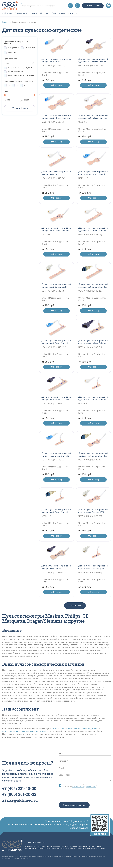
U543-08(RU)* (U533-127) (53, 459)
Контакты (72, 13)
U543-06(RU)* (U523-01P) (53, 403)
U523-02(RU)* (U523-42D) (54, 572)
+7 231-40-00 (19, 788)
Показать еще (75, 606)
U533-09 (82, 403)
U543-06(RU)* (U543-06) (53, 178)
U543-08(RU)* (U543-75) (53, 291)
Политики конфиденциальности (84, 787)
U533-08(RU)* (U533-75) (90, 572)
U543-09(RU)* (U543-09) (90, 234)
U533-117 (46, 516)
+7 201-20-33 (19, 794)
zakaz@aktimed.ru (20, 800)
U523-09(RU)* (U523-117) (90, 459)
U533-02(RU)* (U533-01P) (90, 347)
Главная (5, 22)
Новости (33, 13)
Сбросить (19, 108)
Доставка (44, 13)
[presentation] (75, 795)
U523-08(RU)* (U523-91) (53, 65)
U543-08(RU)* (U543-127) (53, 347)
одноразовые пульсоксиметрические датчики (24, 731)
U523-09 (45, 234)
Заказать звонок (92, 6)
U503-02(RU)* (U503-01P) (90, 65)
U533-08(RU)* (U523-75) (90, 516)
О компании (21, 13)
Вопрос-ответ (58, 13)
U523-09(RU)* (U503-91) (53, 122)
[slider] (5, 95)
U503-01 (82, 122)
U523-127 (83, 178)
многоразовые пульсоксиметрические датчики (75, 728)
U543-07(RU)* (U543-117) (90, 291)
